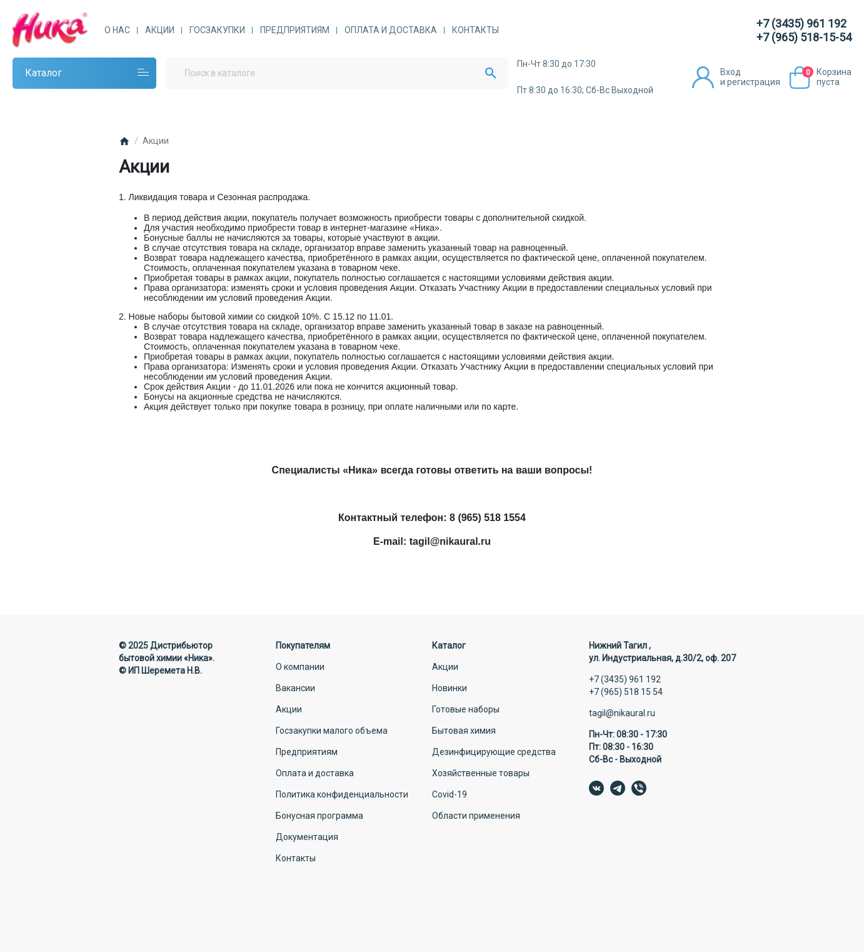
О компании (300, 667)
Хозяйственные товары (481, 773)
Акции (159, 30)
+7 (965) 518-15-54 (803, 37)
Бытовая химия (464, 731)
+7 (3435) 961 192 (801, 23)
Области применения (476, 816)
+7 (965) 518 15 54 (626, 692)
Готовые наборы (466, 709)
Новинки (449, 688)
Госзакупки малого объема (332, 731)
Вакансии (295, 688)
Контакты (475, 30)
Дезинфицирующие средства (494, 752)
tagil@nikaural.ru (622, 713)
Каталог (43, 73)
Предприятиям (294, 30)
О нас (117, 30)
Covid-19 (449, 794)
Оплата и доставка (390, 30)
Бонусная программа (319, 816)
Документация (307, 837)
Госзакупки (217, 30)
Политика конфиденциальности (342, 794)
